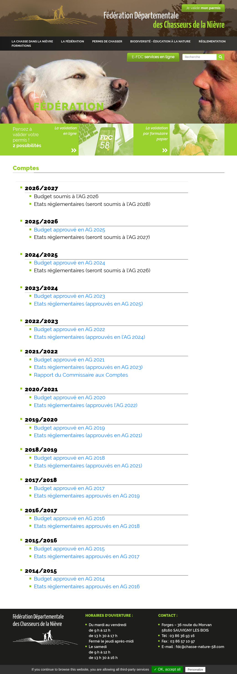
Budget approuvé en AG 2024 (69, 263)
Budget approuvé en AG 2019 (69, 428)
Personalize (195, 669)
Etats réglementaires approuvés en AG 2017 (86, 556)
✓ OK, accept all (167, 669)
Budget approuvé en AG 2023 (69, 296)
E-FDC (153, 56)
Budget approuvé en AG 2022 (69, 329)
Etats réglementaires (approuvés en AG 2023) (88, 367)
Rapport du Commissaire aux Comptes (81, 375)
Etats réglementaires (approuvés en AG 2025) (88, 304)
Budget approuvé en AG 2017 (69, 488)
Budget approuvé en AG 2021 (69, 360)
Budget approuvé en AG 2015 (69, 549)
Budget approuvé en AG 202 (68, 397)
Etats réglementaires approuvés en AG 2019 (87, 496)
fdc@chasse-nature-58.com (199, 647)
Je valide (203, 8)
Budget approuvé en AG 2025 (69, 230)
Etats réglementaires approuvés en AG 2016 (87, 586)
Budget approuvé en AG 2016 (69, 518)
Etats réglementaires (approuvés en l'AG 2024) (89, 337)
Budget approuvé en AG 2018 (69, 458)
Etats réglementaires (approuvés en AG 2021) (88, 435)
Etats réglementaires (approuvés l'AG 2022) (85, 405)
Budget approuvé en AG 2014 (69, 579)
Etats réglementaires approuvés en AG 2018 (87, 526)
